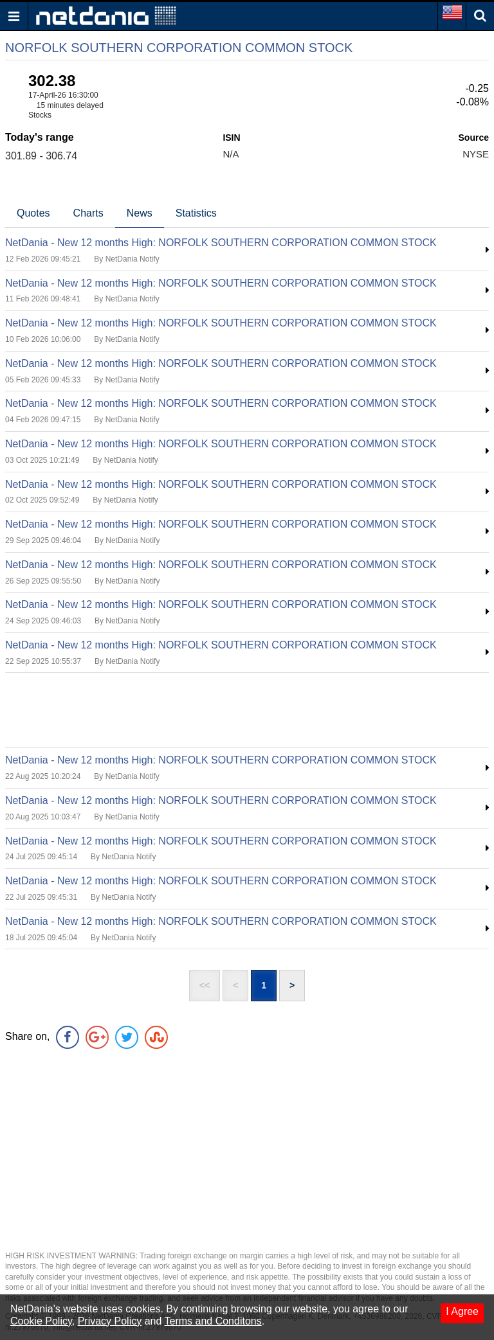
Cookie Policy (41, 1321)
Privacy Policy (110, 1321)
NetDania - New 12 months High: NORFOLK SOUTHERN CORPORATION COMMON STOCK (221, 242)
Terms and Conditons (213, 1321)
